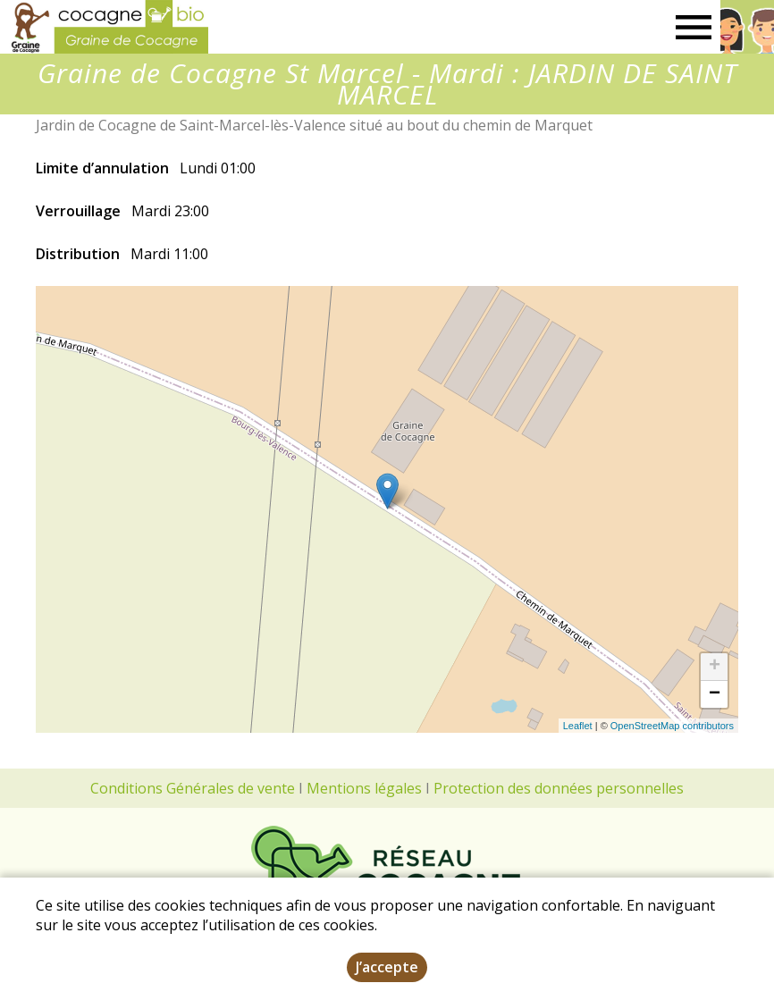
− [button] (714, 694)
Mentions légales (364, 788)
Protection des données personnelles (558, 788)
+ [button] (714, 666)
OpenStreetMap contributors (672, 725)
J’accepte (387, 967)
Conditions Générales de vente (192, 788)
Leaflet (578, 725)
